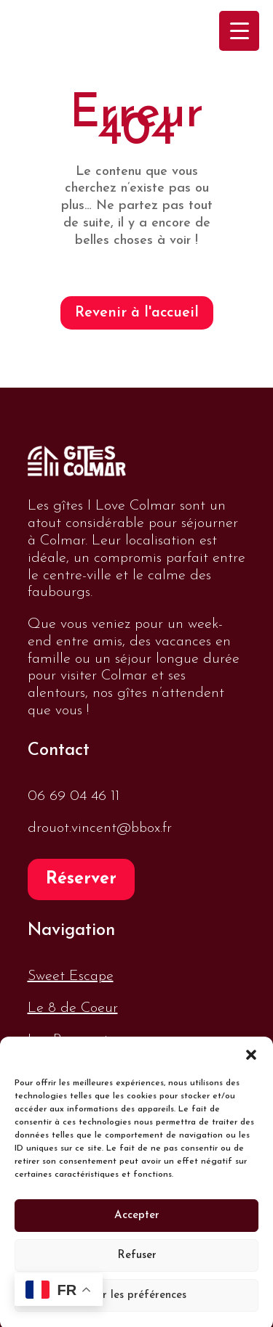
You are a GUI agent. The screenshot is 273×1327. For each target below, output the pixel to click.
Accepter (136, 1223)
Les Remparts (71, 1040)
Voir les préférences (136, 1303)
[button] (251, 1063)
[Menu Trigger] (239, 31)
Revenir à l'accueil (137, 313)
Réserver (81, 879)
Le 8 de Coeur (73, 1008)
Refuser (137, 1263)
